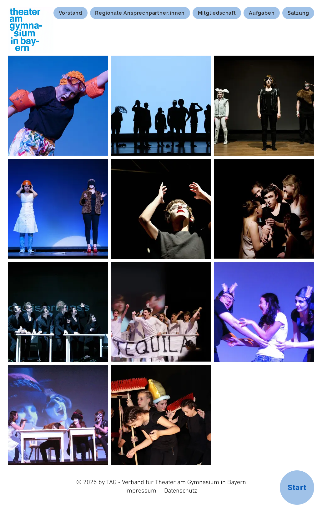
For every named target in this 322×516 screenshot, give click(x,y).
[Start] (297, 487)
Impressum (140, 491)
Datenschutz (180, 491)
